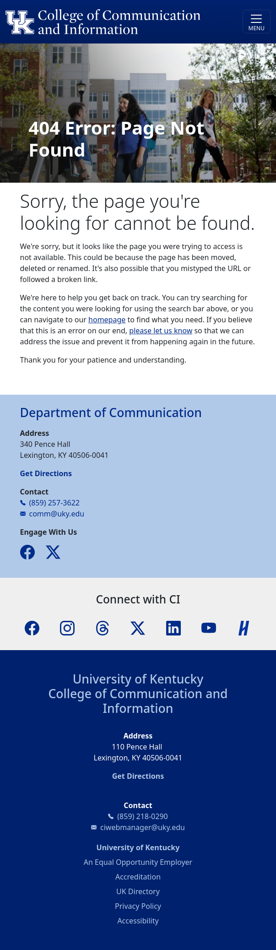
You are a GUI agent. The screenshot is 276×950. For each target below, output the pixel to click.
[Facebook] (32, 627)
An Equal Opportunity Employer (138, 862)
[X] (137, 627)
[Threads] (102, 627)
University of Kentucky (138, 679)
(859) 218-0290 (142, 816)
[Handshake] (243, 627)
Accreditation (138, 877)
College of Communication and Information (137, 701)
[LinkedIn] (173, 627)
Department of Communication (111, 412)
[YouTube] (208, 627)
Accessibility (137, 921)
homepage (106, 320)
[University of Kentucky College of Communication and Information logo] (104, 21)
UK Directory (138, 891)
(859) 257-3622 (54, 503)
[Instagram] (67, 627)
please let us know (160, 331)
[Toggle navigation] (257, 21)
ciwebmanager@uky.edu (142, 827)
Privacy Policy (138, 906)
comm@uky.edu (57, 514)
